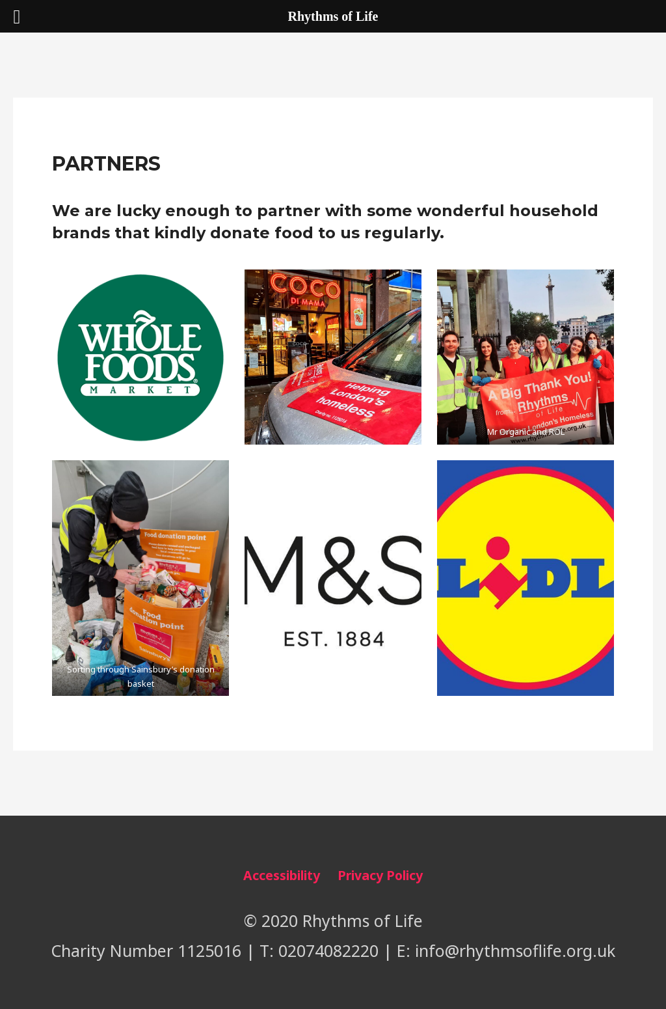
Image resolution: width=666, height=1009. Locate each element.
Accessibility (281, 875)
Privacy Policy (380, 875)
